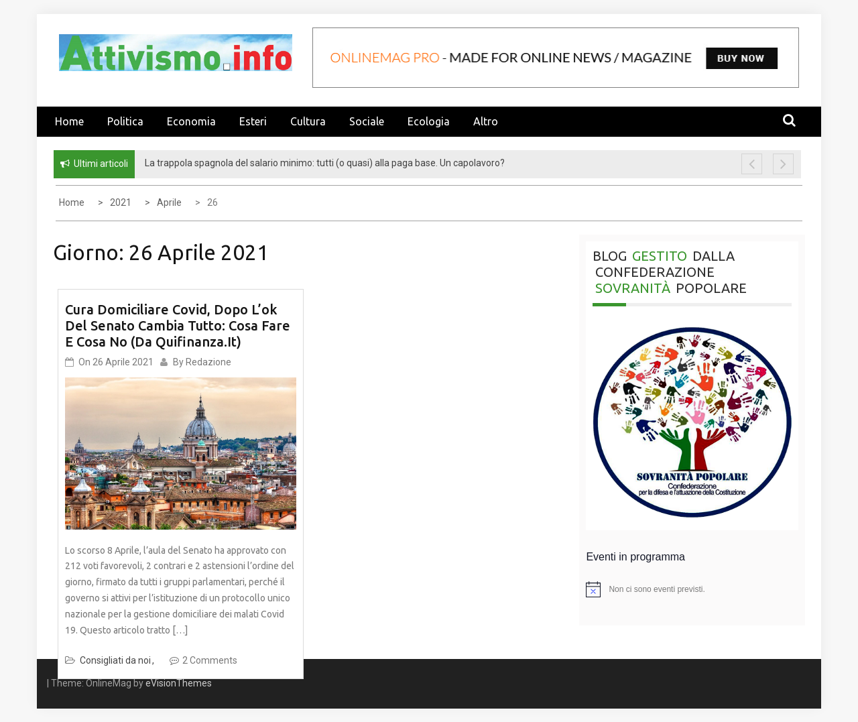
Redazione (208, 362)
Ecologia (429, 121)
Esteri (253, 121)
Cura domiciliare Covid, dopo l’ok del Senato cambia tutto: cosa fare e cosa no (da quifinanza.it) (177, 325)
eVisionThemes (178, 683)
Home (69, 121)
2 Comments (209, 660)
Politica (125, 121)
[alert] (692, 589)
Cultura (308, 121)
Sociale (366, 121)
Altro (485, 121)
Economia (191, 121)
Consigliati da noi (115, 660)
